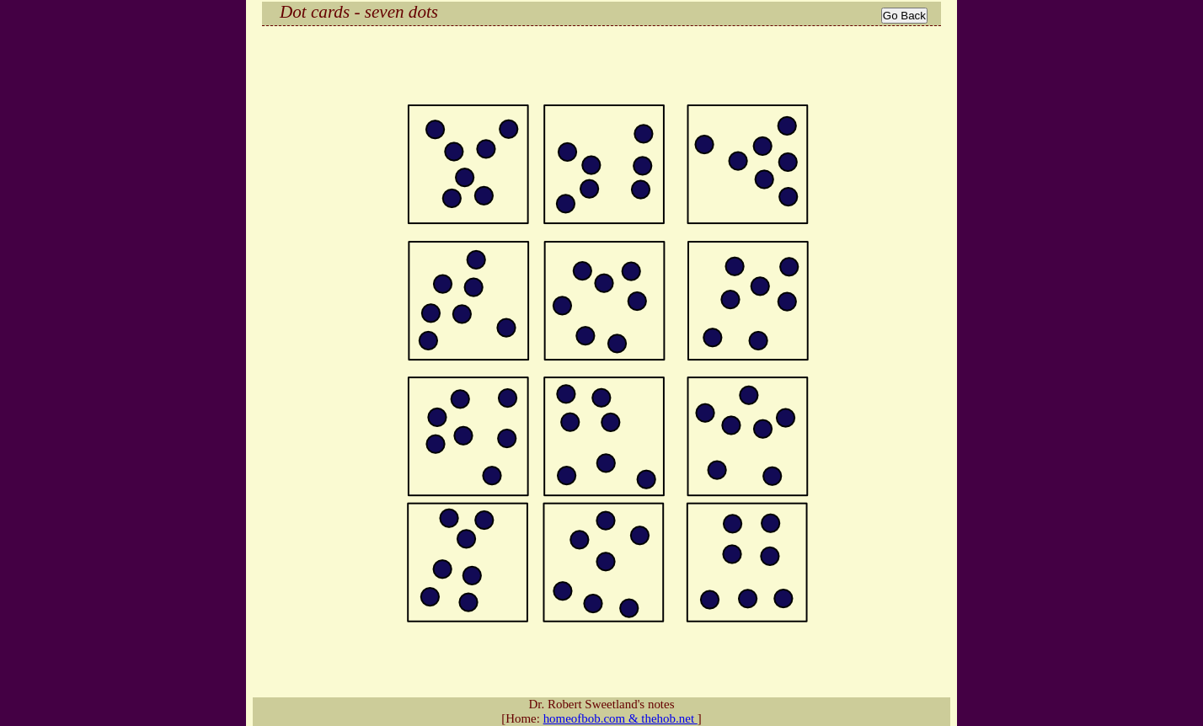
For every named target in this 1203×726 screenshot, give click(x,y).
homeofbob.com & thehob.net (620, 718)
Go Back (904, 15)
